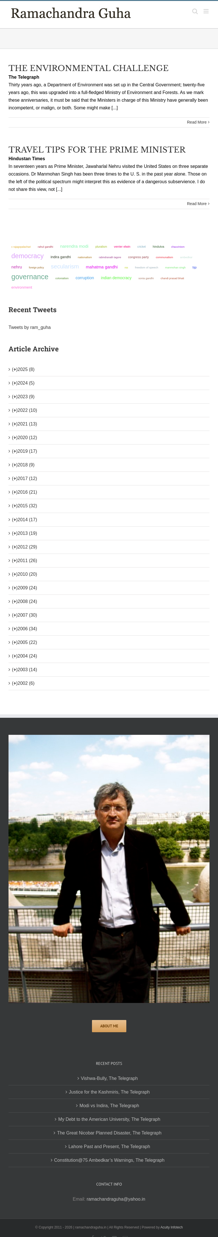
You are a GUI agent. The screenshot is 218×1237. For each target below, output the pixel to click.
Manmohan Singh (175, 267)
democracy (27, 256)
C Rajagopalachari (21, 246)
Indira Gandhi (61, 257)
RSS (126, 267)
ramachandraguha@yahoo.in (116, 1199)
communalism (164, 257)
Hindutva (158, 246)
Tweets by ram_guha (30, 327)
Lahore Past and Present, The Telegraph (109, 1146)
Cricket (141, 246)
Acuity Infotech (171, 1227)
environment (21, 287)
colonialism (62, 278)
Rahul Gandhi (45, 246)
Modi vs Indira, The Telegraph (109, 1105)
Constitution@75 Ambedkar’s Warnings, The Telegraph (109, 1160)
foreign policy (36, 267)
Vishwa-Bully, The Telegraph (109, 1078)
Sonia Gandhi (146, 278)
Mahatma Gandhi (102, 266)
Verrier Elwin (122, 246)
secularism (65, 266)
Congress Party (138, 257)
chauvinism (178, 246)
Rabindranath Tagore (110, 257)
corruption (85, 278)
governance (30, 277)
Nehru (16, 267)
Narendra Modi (74, 246)
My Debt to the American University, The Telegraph (109, 1119)
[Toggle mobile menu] (206, 11)
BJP (194, 267)
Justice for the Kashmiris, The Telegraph (109, 1092)
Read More (197, 122)
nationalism (85, 257)
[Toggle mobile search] (195, 11)
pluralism (101, 246)
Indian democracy (116, 278)
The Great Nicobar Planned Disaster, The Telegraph (109, 1132)
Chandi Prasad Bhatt (172, 278)
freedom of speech (146, 267)
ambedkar (186, 257)
